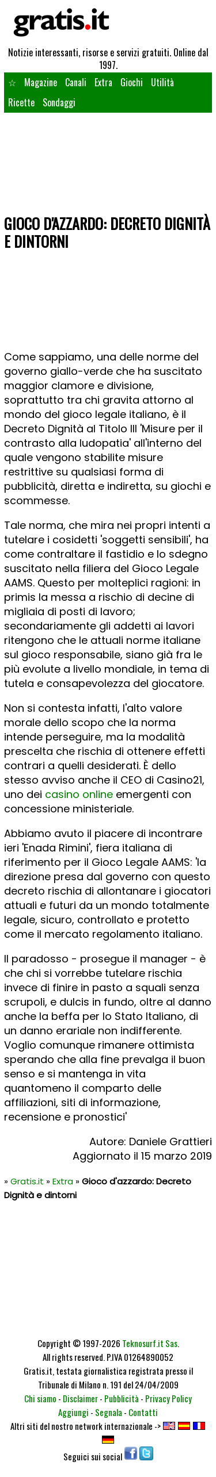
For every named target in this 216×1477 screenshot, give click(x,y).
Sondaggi (59, 102)
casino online (79, 794)
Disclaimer (80, 1398)
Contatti (143, 1412)
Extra (103, 82)
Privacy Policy (168, 1398)
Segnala (108, 1412)
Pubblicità (121, 1398)
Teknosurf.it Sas (149, 1343)
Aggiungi (73, 1412)
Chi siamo (40, 1398)
